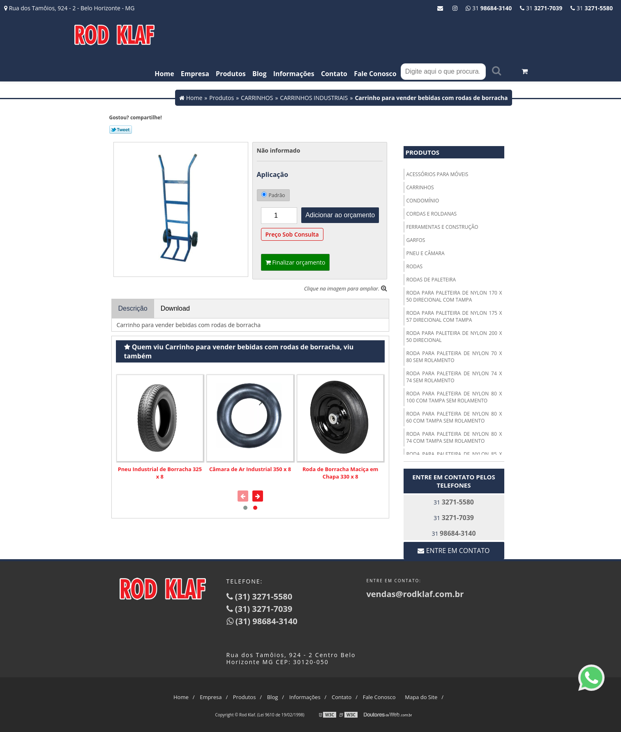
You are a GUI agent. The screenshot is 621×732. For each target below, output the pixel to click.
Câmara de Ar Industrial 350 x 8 (250, 469)
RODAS (414, 266)
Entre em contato (453, 550)
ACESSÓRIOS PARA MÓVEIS (437, 174)
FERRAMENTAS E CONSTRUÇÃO (442, 226)
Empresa (195, 73)
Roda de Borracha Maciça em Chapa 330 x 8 (340, 472)
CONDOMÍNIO (422, 200)
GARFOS (415, 240)
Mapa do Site (421, 697)
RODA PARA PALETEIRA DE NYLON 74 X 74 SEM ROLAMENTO (454, 377)
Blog (259, 73)
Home (164, 73)
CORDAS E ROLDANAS (431, 213)
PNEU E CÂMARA (425, 253)
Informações (293, 73)
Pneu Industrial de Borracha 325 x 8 (160, 472)
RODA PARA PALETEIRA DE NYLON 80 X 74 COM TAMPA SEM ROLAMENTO (454, 437)
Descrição (133, 308)
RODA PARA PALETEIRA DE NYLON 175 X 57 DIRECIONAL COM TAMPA (454, 316)
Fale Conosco (375, 73)
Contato (334, 73)
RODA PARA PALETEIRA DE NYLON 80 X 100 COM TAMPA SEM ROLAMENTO (454, 397)
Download (175, 308)
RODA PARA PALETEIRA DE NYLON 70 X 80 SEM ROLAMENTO (454, 357)
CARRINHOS (420, 187)
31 (591, 8)
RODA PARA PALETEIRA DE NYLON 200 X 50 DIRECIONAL (454, 337)
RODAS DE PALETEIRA (431, 279)
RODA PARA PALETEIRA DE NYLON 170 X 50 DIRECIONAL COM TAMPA (454, 296)
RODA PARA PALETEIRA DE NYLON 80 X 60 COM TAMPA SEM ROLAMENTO (454, 417)
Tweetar (120, 129)
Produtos (231, 73)
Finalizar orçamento (295, 262)
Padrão (273, 195)
